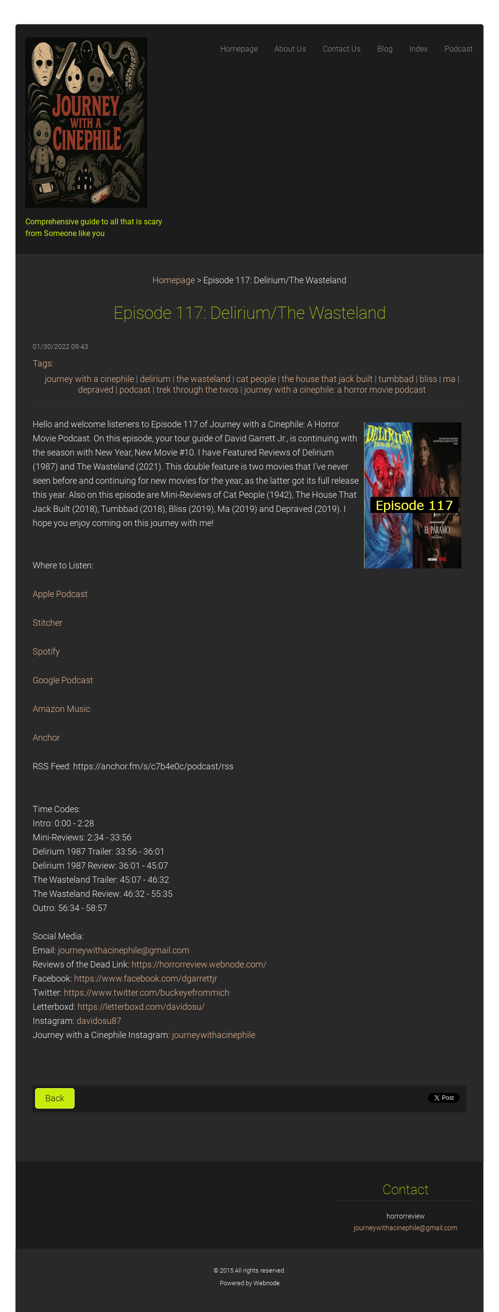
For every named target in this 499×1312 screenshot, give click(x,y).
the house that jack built (327, 379)
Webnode (266, 1283)
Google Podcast (63, 680)
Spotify (46, 651)
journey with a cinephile (89, 379)
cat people (256, 379)
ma (449, 379)
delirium (155, 379)
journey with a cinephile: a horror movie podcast (335, 390)
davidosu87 (99, 1021)
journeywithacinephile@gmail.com (124, 950)
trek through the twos (197, 390)
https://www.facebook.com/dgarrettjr (145, 979)
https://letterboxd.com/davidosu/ (141, 1007)
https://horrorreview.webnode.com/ (199, 964)
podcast (135, 390)
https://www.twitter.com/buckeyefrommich (147, 993)
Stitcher (47, 623)
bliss (428, 379)
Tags (42, 363)
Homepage (174, 280)
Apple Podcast (60, 594)
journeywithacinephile (213, 1035)
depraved (96, 390)
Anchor (46, 738)
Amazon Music (61, 709)
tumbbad (396, 379)
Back (54, 1098)
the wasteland (203, 379)
